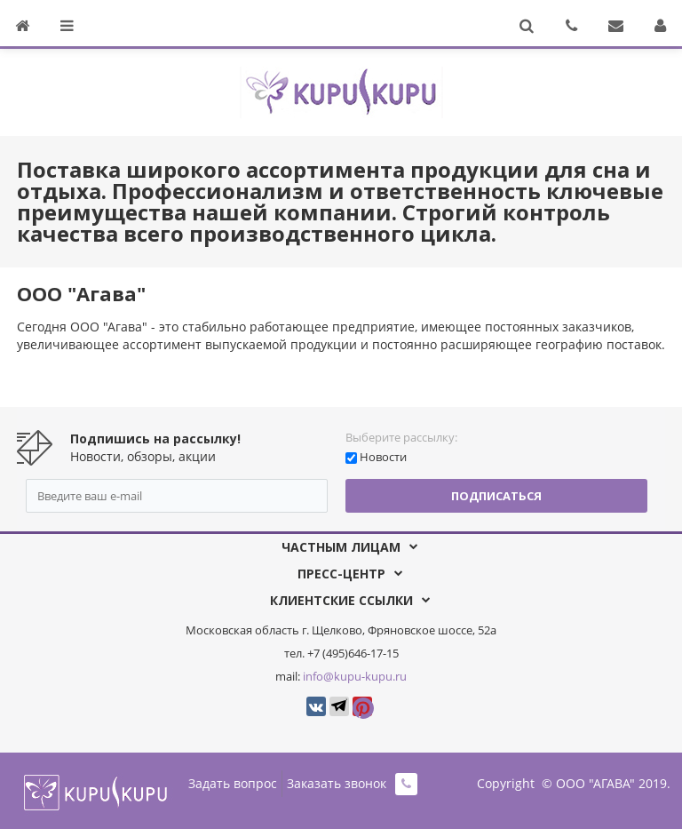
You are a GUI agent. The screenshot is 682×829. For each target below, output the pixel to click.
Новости (383, 457)
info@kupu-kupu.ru (355, 676)
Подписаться (496, 496)
